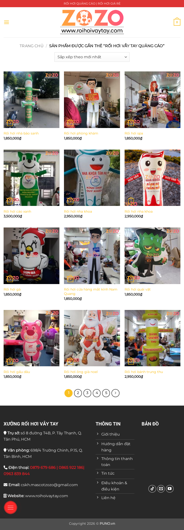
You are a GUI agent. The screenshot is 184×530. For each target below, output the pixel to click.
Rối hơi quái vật (138, 289)
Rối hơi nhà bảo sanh (21, 133)
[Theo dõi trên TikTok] (152, 489)
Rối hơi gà (12, 289)
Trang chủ (31, 46)
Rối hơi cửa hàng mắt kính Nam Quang (90, 291)
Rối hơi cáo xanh (17, 211)
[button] (6, 22)
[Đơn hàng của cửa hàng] (91, 57)
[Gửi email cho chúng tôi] (161, 489)
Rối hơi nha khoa (78, 211)
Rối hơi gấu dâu (17, 372)
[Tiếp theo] (115, 393)
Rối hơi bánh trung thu (144, 372)
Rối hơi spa (134, 133)
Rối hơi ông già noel (81, 372)
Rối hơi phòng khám (81, 133)
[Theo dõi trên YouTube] (170, 489)
